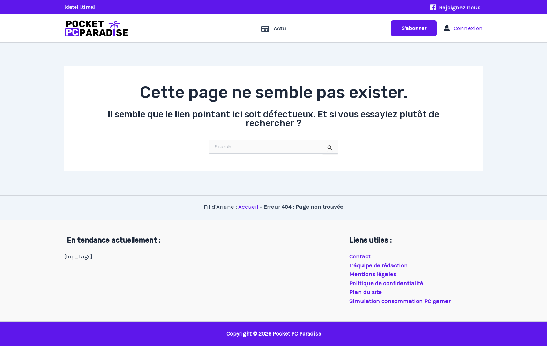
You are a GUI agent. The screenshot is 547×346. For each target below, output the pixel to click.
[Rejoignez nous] (455, 7)
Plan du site (365, 291)
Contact (359, 256)
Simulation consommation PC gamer (399, 300)
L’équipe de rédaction (378, 265)
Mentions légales (372, 274)
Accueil (248, 206)
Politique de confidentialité (386, 283)
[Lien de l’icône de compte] (463, 28)
